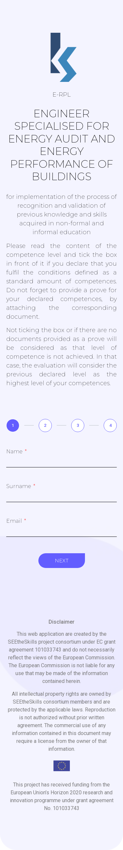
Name (15, 451)
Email (14, 521)
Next (62, 560)
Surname (19, 486)
